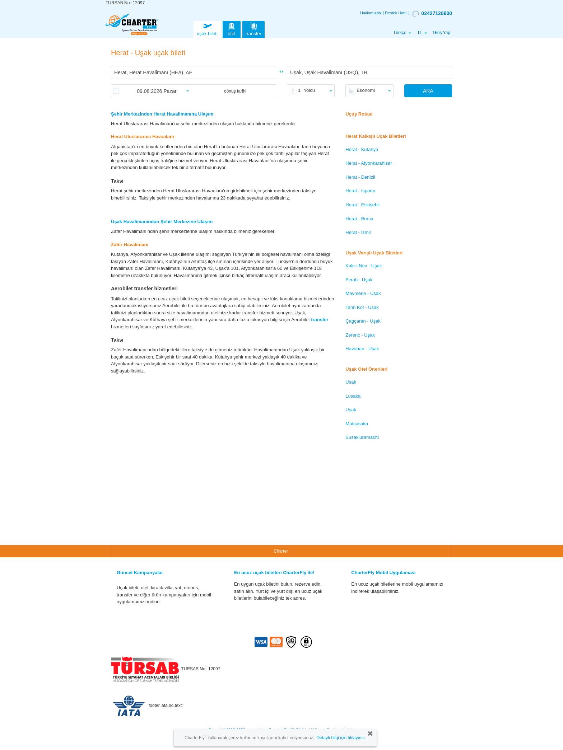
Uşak (350, 409)
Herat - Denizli (360, 177)
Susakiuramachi (362, 437)
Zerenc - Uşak (360, 335)
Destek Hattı (396, 13)
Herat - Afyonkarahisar (368, 163)
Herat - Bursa (359, 218)
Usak (350, 382)
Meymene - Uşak (363, 293)
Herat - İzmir (358, 232)
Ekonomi (366, 90)
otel (231, 28)
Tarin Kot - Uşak (361, 307)
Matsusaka (356, 423)
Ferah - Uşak (358, 279)
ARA (428, 91)
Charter (281, 551)
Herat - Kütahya (361, 149)
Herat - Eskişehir (362, 204)
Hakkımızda (370, 13)
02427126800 (432, 13)
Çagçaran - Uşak (363, 321)
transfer (253, 28)
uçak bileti (207, 28)
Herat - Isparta (360, 190)
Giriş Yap (441, 32)
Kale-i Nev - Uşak (363, 265)
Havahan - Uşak (362, 348)
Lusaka (352, 396)
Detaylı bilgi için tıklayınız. (341, 737)
